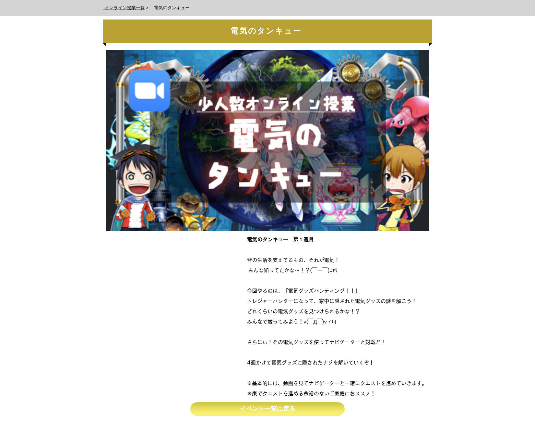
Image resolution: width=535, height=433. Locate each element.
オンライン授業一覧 (124, 7)
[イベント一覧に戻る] (267, 409)
